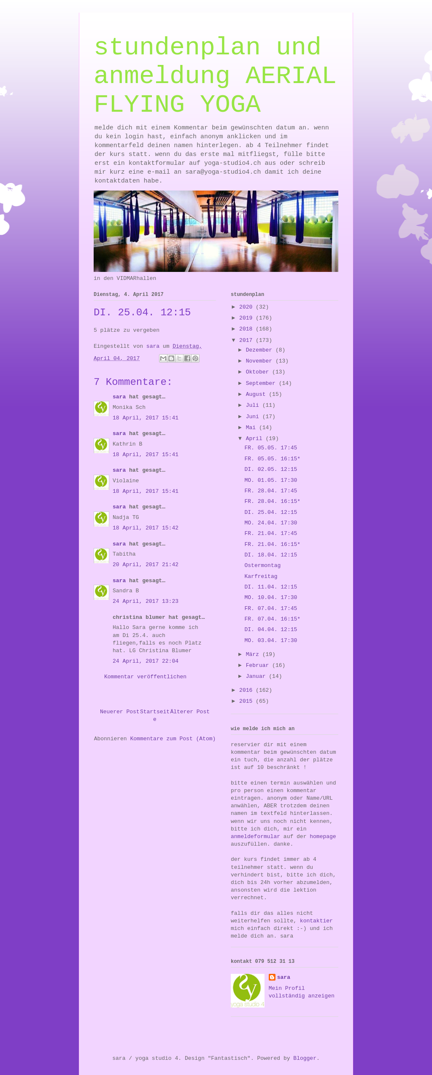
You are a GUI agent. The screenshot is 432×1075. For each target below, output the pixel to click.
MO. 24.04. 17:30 (270, 523)
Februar (259, 665)
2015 (247, 701)
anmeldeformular (255, 836)
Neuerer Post (120, 712)
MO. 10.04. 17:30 (270, 597)
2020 (247, 307)
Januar (257, 676)
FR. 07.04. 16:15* (272, 619)
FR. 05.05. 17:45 (270, 448)
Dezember (260, 350)
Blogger (304, 1058)
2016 (247, 690)
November (260, 361)
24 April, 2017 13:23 (145, 601)
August (257, 394)
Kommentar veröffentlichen (145, 677)
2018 (247, 329)
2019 (247, 318)
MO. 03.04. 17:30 (270, 640)
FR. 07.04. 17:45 (270, 608)
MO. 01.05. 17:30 (270, 480)
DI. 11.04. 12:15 (270, 587)
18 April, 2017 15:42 (145, 528)
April (256, 438)
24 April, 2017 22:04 (145, 661)
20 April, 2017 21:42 (145, 565)
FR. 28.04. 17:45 (270, 491)
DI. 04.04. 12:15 (270, 629)
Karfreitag (260, 576)
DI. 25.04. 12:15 (270, 512)
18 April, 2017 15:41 (145, 418)
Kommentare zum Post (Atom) (173, 739)
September (262, 383)
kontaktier (316, 921)
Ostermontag (262, 565)
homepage (323, 836)
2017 (247, 340)
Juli (254, 405)
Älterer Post (190, 712)
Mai (252, 428)
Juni (254, 417)
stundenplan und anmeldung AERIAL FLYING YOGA (215, 76)
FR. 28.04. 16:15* (272, 501)
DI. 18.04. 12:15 (270, 555)
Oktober (259, 372)
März (254, 654)
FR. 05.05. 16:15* (272, 459)
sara (119, 397)
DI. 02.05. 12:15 (270, 469)
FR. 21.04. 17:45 (270, 533)
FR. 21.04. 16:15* (272, 544)
